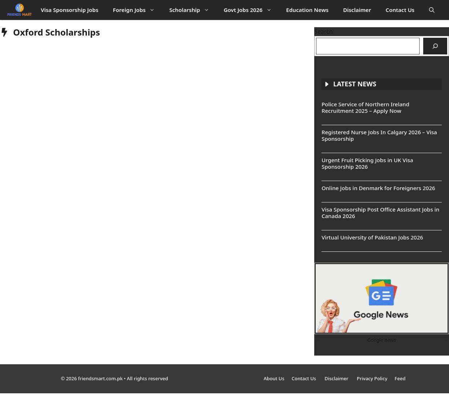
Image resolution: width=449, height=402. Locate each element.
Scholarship (193, 10)
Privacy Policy (372, 378)
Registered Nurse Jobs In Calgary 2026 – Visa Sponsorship (379, 135)
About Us (274, 378)
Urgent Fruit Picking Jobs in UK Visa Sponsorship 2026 (367, 163)
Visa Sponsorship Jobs (69, 9)
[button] (432, 10)
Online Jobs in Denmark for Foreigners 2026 (378, 188)
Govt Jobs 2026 (251, 10)
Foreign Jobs (137, 10)
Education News (307, 9)
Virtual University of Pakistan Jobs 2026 (372, 237)
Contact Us (400, 9)
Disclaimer (357, 9)
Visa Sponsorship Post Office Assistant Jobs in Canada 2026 (380, 213)
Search (323, 32)
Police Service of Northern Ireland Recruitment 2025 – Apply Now (365, 107)
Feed (400, 378)
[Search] (435, 46)
